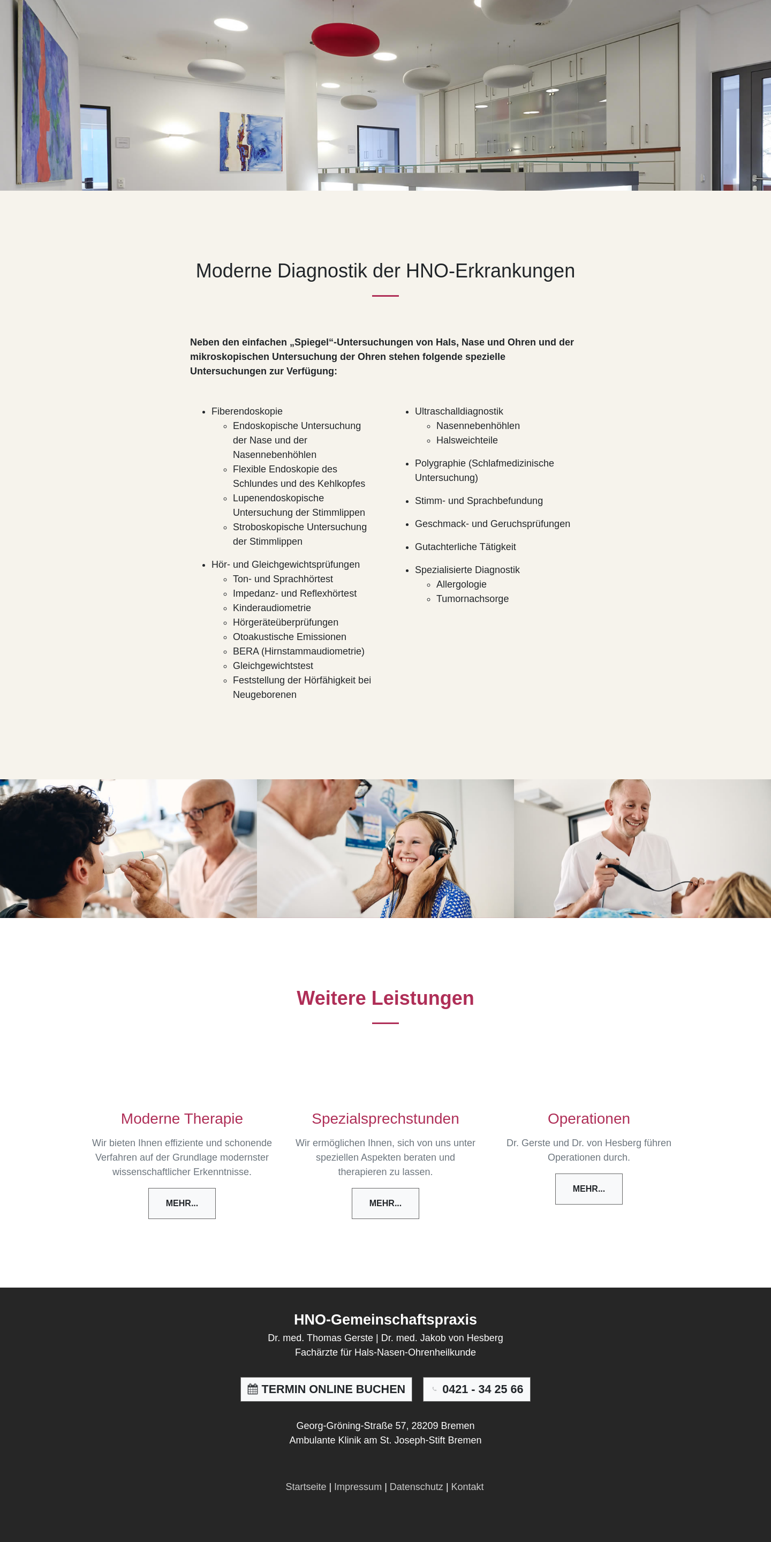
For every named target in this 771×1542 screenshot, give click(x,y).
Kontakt (467, 1486)
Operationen (589, 1118)
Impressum (358, 1486)
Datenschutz (416, 1486)
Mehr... (182, 1203)
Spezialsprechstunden (385, 1118)
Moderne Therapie (182, 1118)
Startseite (305, 1486)
